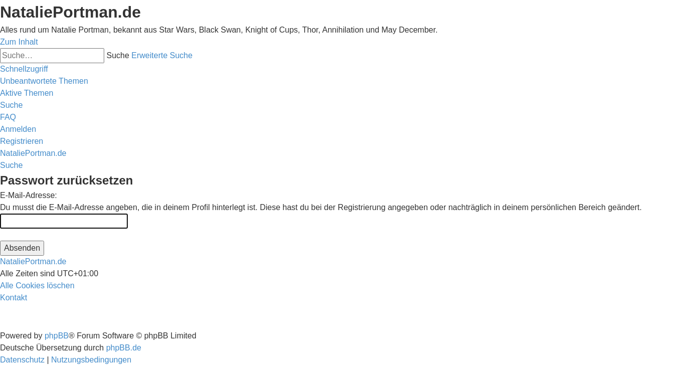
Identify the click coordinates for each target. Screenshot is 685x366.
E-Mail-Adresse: (28, 195)
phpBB (57, 335)
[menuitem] (44, 81)
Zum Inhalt (19, 42)
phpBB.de (123, 347)
